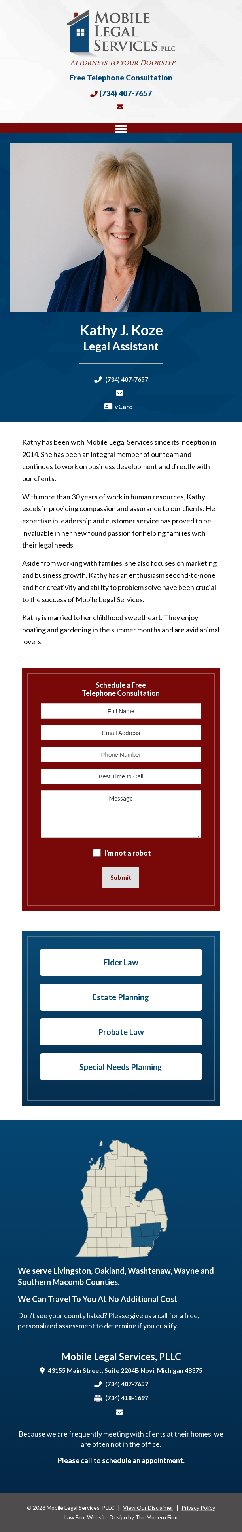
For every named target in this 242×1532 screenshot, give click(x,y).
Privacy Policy (198, 1507)
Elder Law (121, 962)
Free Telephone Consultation (121, 77)
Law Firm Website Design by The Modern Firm (121, 1517)
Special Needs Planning (120, 1066)
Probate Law (121, 1032)
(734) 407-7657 (125, 93)
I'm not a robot (127, 853)
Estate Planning (121, 997)
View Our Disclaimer (148, 1507)
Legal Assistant (121, 346)
